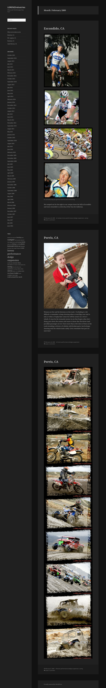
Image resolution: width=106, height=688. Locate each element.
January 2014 (11, 102)
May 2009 (10, 170)
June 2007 (10, 217)
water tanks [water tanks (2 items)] (15, 275)
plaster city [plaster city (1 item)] (23, 264)
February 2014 (11, 99)
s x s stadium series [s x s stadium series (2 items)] (19, 271)
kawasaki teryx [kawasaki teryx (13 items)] (12, 246)
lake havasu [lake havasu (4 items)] (21, 246)
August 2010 (10, 143)
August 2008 (10, 193)
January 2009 (11, 182)
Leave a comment (50, 220)
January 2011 (11, 134)
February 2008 (11, 205)
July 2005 (10, 223)
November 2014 (11, 76)
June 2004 (10, 226)
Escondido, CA (54, 28)
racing (86, 218)
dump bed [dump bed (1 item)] (22, 240)
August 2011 (10, 129)
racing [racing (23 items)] (9, 267)
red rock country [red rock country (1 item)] (16, 267)
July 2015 (10, 64)
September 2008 (12, 190)
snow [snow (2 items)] (14, 271)
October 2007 (11, 214)
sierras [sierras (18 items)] (9, 271)
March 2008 (10, 202)
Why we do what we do (14, 32)
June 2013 (10, 117)
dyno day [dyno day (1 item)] (14, 242)
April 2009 (10, 173)
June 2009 (10, 167)
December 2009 (11, 155)
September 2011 (12, 126)
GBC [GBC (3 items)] (19, 244)
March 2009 (10, 176)
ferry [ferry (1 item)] (11, 244)
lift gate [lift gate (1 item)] (18, 248)
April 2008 (10, 199)
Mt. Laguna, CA (11, 38)
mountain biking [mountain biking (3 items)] (17, 263)
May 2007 (10, 220)
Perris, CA (51, 238)
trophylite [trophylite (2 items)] (9, 275)
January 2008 (11, 208)
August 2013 (10, 111)
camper (60, 218)
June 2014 (10, 90)
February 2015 (11, 73)
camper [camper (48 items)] (10, 239)
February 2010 (11, 152)
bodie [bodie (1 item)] (22, 237)
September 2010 (12, 140)
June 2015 (10, 67)
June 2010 (10, 149)
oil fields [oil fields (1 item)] (19, 264)
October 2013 (11, 108)
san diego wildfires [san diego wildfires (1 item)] (17, 268)
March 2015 (10, 70)
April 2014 (10, 96)
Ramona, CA (10, 35)
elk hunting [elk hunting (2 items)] (18, 242)
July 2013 (10, 114)
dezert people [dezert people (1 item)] (17, 240)
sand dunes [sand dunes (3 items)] (10, 269)
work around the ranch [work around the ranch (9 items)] (14, 277)
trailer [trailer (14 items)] (16, 273)
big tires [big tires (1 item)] (14, 237)
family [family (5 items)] (23, 242)
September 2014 (12, 82)
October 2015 (11, 55)
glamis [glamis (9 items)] (22, 244)
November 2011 (11, 123)
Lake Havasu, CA (12, 44)
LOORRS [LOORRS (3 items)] (22, 248)
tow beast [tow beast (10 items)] (10, 273)
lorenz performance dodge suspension (73, 218)
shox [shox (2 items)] (22, 269)
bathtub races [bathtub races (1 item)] (10, 237)
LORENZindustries (16, 7)
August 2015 (10, 61)
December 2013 (11, 105)
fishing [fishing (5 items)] (14, 244)
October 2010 (11, 137)
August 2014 (10, 84)
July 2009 (10, 164)
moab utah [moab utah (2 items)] (9, 263)
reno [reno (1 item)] (20, 267)
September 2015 (12, 58)
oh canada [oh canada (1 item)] (15, 264)
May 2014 (10, 93)
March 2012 (10, 120)
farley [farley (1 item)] (8, 244)
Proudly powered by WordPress (53, 684)
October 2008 (11, 187)
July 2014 (10, 87)
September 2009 (12, 161)
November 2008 (11, 185)
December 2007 (11, 211)
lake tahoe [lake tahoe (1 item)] (9, 248)
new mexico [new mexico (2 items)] (10, 264)
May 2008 (10, 196)
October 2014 (11, 79)
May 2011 (10, 132)
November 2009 (11, 158)
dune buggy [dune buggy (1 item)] (9, 242)
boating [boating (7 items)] (19, 237)
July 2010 (10, 146)
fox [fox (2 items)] (17, 244)
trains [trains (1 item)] (20, 273)
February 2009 (11, 179)
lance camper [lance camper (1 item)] (14, 248)
